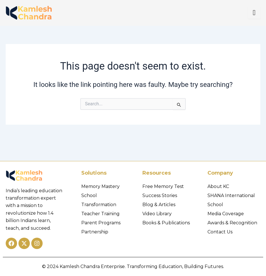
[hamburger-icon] (254, 13)
